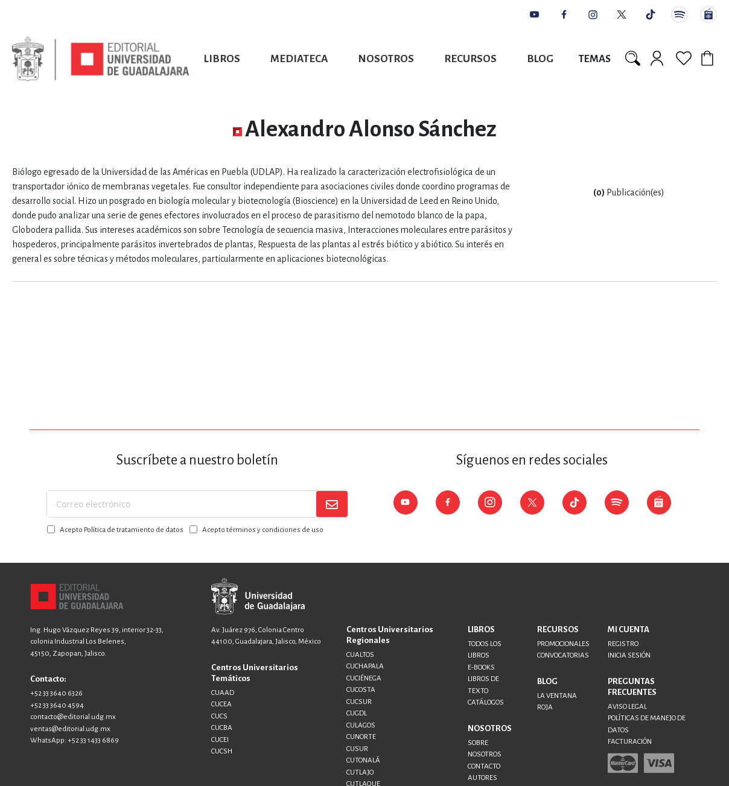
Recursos (470, 59)
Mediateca (299, 59)
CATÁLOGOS (486, 702)
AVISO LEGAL (627, 707)
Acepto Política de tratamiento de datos (121, 530)
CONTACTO (484, 766)
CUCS (219, 716)
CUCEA (221, 704)
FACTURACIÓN (630, 742)
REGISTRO (623, 644)
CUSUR (357, 749)
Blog (540, 59)
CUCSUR (359, 702)
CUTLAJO (360, 772)
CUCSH (221, 751)
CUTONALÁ (363, 760)
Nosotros (386, 59)
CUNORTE (361, 737)
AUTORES (482, 778)
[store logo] (100, 59)
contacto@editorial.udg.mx (73, 717)
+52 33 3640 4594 (57, 705)
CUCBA (221, 728)
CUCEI (220, 740)
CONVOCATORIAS (563, 655)
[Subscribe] (332, 504)
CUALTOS (360, 655)
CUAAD (222, 693)
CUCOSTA (360, 690)
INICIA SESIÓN (629, 655)
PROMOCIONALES (563, 644)
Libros (222, 59)
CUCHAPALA (365, 666)
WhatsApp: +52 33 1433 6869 (74, 740)
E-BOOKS (481, 667)
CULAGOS (360, 725)
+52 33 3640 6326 (56, 693)
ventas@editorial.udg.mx (70, 729)
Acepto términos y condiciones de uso (262, 530)
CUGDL (356, 713)
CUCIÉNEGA (363, 678)
